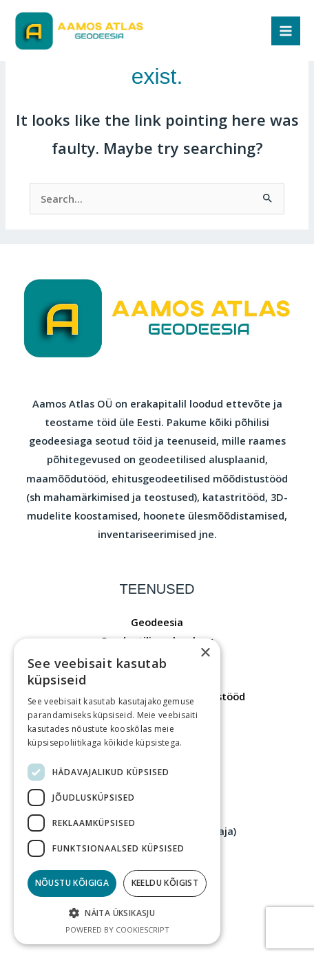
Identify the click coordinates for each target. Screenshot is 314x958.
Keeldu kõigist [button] (165, 883)
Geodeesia (157, 622)
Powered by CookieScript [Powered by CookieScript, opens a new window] (117, 929)
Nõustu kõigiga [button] (72, 883)
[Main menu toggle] (285, 30)
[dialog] (117, 791)
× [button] (205, 653)
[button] (117, 913)
